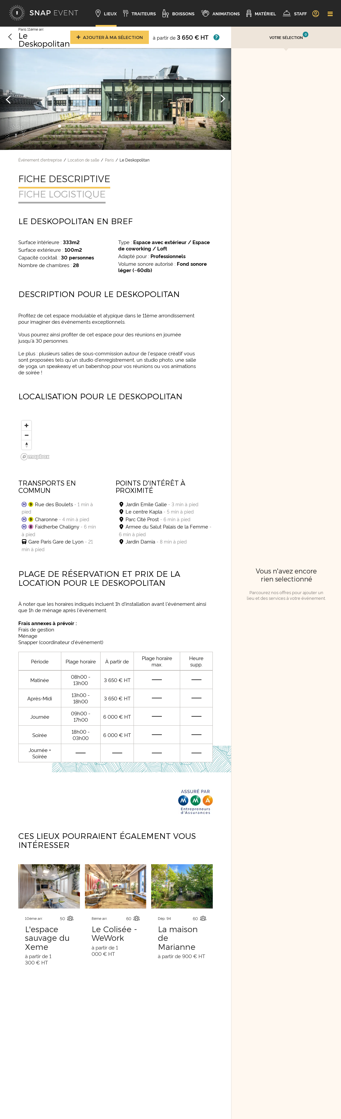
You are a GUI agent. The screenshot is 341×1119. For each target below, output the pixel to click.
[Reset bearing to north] (26, 445)
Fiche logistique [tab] (62, 193)
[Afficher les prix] (216, 37)
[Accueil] (43, 13)
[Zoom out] (26, 435)
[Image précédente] (8, 99)
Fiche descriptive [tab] (64, 178)
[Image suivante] (222, 99)
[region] (115, 438)
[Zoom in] (26, 425)
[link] (315, 13)
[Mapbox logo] (35, 457)
